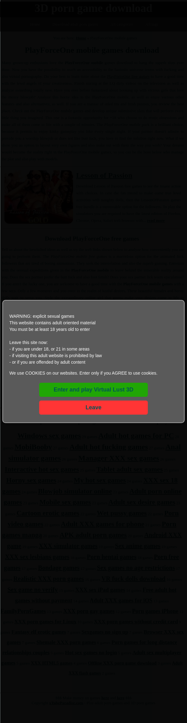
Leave (93, 407)
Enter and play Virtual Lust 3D (94, 389)
